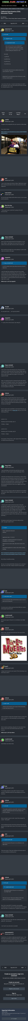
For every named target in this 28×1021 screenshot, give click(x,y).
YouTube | (18, 8)
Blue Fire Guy (8, 205)
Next (23, 23)
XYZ (6, 178)
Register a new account (14, 988)
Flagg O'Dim (8, 465)
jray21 (6, 666)
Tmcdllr (7, 306)
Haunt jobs (15, 410)
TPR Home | (3, 8)
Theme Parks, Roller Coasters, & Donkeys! (17, 18)
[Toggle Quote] (3, 34)
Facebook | (14, 8)
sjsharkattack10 (9, 932)
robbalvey (4, 17)
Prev (5, 23)
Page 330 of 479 (14, 23)
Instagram (22, 8)
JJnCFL (7, 119)
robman (7, 393)
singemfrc (7, 257)
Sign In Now (14, 998)
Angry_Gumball (9, 237)
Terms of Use (4, 1011)
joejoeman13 (8, 29)
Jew (6, 591)
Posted (9, 30)
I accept (14, 1018)
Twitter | (10, 8)
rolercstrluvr (8, 192)
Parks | (7, 8)
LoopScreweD (8, 615)
